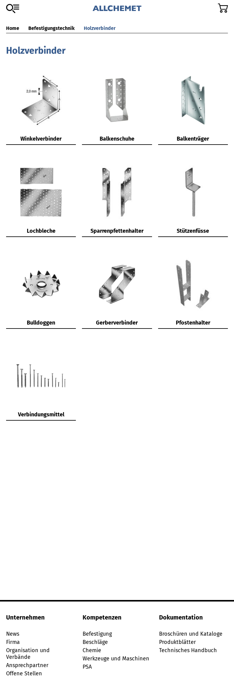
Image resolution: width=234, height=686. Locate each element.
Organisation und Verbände (28, 653)
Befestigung (97, 633)
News (12, 633)
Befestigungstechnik (51, 28)
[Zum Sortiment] (12, 8)
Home (12, 28)
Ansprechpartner (27, 665)
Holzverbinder (99, 28)
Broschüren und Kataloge (190, 633)
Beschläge (95, 642)
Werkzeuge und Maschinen (116, 658)
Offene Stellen (24, 673)
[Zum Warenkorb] (223, 8)
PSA (87, 666)
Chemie (92, 650)
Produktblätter (177, 642)
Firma (13, 642)
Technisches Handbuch (188, 650)
